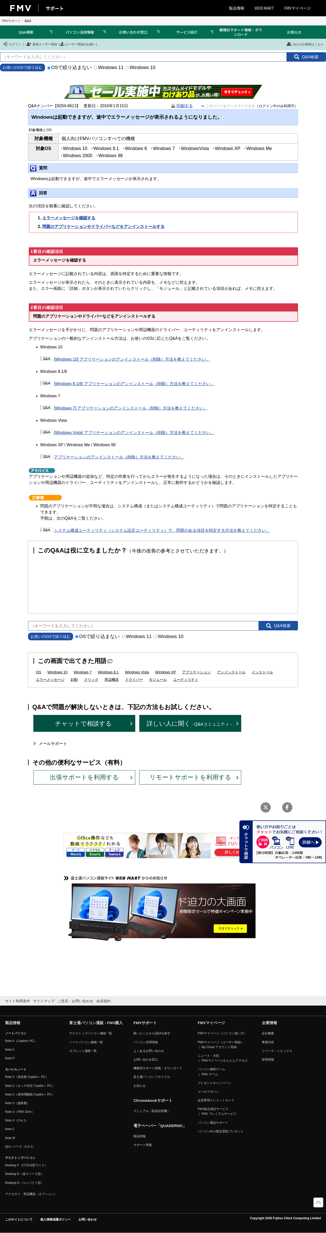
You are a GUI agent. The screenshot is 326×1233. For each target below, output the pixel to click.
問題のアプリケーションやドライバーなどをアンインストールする (103, 226)
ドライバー (134, 680)
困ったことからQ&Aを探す (151, 1033)
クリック (91, 680)
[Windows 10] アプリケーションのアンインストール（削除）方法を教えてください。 (125, 359)
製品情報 (236, 8)
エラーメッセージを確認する (68, 218)
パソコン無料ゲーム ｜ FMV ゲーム (211, 1071)
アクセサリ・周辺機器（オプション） (31, 1194)
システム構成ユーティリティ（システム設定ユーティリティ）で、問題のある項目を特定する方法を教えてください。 (155, 530)
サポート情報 (142, 1145)
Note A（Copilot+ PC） (21, 1041)
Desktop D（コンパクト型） (24, 1183)
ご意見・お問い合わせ (75, 1001)
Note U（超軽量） (17, 1103)
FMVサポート (11, 21)
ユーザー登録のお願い (78, 44)
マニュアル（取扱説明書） (151, 1111)
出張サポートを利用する (84, 777)
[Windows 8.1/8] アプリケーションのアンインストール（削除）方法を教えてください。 (127, 384)
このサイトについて (19, 1219)
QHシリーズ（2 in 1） (20, 1146)
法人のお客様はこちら (305, 44)
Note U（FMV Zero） (19, 1112)
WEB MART (264, 8)
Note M (10, 1138)
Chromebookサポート (152, 1100)
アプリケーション (196, 672)
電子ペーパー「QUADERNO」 (159, 1125)
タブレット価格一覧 (83, 1051)
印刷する (184, 106)
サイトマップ (44, 1001)
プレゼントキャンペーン (214, 1083)
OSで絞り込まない (69, 67)
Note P (10, 1058)
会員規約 (103, 1001)
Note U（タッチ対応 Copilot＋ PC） (30, 1086)
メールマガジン (208, 1091)
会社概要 (268, 1033)
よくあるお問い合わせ (148, 1051)
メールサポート (53, 743)
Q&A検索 (26, 32)
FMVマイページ (297, 8)
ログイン (12, 44)
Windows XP (165, 672)
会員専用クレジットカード (216, 1100)
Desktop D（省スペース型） (24, 1174)
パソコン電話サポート (213, 1122)
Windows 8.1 (108, 672)
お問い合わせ (87, 1219)
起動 (74, 680)
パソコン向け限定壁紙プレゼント (220, 1131)
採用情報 (268, 1059)
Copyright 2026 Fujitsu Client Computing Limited (285, 1218)
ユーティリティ (185, 680)
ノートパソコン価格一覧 (86, 1042)
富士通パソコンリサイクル (151, 1077)
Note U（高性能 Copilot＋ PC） (26, 1077)
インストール (262, 672)
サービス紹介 (187, 32)
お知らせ (294, 32)
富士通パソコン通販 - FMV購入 (96, 1023)
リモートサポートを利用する (190, 777)
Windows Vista (137, 672)
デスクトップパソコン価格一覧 (90, 1033)
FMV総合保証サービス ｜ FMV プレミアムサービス (217, 1111)
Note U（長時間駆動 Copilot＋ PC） (30, 1094)
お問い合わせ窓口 (133, 32)
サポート (55, 8)
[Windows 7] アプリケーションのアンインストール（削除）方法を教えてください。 (124, 408)
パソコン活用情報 (79, 32)
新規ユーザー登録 (41, 44)
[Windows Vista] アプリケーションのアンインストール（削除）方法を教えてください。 (127, 432)
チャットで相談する (83, 723)
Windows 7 (82, 672)
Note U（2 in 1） (16, 1120)
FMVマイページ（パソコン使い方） (222, 1033)
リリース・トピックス (277, 1051)
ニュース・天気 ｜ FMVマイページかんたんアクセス (223, 1058)
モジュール (158, 680)
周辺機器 (111, 680)
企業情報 (269, 1023)
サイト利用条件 (17, 1001)
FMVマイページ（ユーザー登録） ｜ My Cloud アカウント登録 (221, 1044)
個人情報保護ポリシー (55, 1219)
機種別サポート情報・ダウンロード (240, 32)
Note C (10, 1129)
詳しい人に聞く (189, 723)
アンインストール (231, 672)
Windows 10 (140, 67)
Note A (9, 1049)
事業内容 (268, 1042)
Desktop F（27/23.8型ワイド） (26, 1165)
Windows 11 (109, 67)
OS (38, 672)
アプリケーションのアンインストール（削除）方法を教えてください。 (112, 457)
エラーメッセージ (50, 680)
